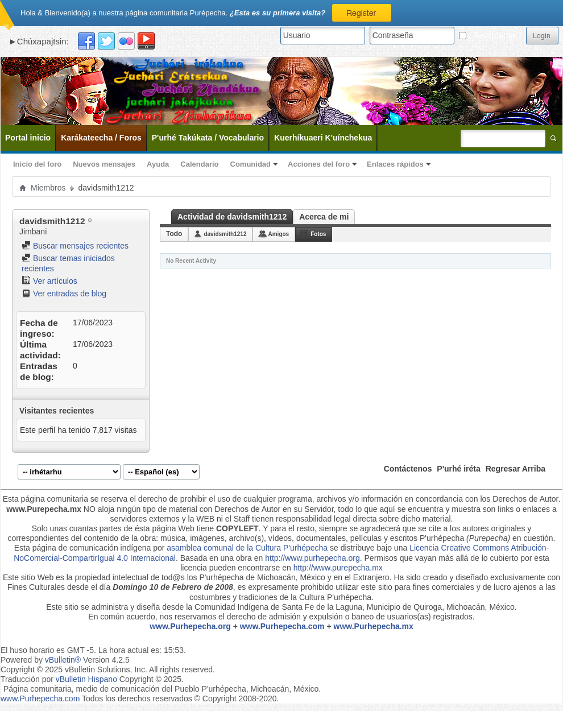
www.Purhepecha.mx (373, 626)
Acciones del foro (319, 164)
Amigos (278, 234)
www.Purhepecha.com (282, 626)
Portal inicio (28, 137)
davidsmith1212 (225, 234)
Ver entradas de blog (64, 293)
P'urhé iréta (458, 468)
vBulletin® (63, 659)
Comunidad (250, 164)
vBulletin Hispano (86, 679)
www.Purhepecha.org (190, 626)
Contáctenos (408, 468)
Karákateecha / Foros (101, 137)
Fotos (318, 234)
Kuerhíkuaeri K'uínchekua (323, 137)
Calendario (199, 164)
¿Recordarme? (490, 35)
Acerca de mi (324, 216)
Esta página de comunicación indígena (82, 547)
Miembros (48, 187)
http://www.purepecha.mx (338, 567)
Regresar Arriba (515, 468)
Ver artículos (49, 281)
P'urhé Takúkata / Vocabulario (208, 137)
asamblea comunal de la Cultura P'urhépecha (247, 547)
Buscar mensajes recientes (75, 245)
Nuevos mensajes (104, 164)
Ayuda (158, 164)
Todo (174, 234)
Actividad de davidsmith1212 (232, 216)
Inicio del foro (37, 164)
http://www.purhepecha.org (312, 558)
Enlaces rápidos (395, 164)
